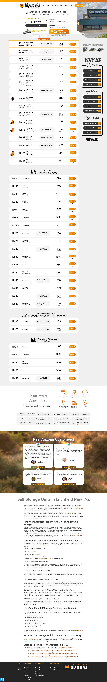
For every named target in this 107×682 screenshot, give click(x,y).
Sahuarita (26, 675)
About (19, 668)
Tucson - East (27, 679)
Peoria (25, 673)
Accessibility (53, 670)
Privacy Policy (53, 666)
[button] (48, 5)
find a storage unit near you (32, 639)
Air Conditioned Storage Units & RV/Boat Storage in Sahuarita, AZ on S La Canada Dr (49, 658)
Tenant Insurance (39, 671)
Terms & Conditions (54, 668)
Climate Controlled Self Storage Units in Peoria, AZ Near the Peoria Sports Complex (49, 649)
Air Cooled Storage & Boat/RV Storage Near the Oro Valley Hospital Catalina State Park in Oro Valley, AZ (53, 653)
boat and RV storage (43, 545)
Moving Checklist (39, 673)
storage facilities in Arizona (66, 647)
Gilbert (25, 666)
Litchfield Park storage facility (68, 512)
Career (19, 670)
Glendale (26, 668)
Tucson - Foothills (28, 677)
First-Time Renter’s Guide (41, 675)
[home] (30, 5)
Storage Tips (38, 668)
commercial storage (78, 508)
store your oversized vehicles (44, 558)
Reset (69, 36)
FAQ (68, 639)
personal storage (68, 508)
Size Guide (37, 670)
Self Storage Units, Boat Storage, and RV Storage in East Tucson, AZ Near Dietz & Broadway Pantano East (54, 656)
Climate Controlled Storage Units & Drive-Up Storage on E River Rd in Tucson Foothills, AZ (50, 655)
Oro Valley (26, 671)
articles (40, 641)
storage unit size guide (77, 630)
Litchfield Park (27, 670)
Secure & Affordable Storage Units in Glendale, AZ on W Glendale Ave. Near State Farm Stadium (52, 650)
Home (19, 666)
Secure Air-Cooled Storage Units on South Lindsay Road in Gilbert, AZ (46, 652)
